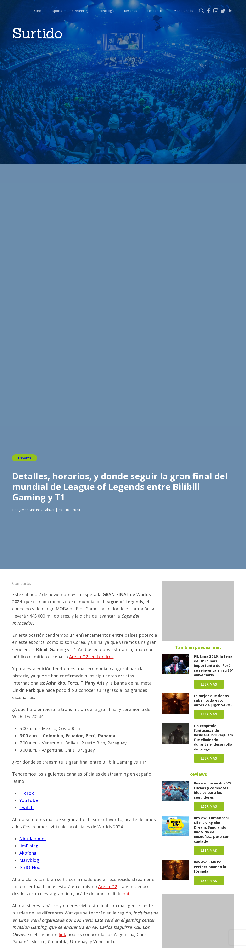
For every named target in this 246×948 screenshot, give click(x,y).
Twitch (26, 807)
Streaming (80, 10)
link (62, 934)
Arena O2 (107, 886)
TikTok (26, 793)
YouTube (28, 800)
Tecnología (105, 10)
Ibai (125, 894)
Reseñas (130, 10)
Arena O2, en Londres (91, 656)
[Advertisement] (198, 611)
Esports (56, 10)
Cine (37, 10)
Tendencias (155, 10)
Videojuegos (183, 10)
